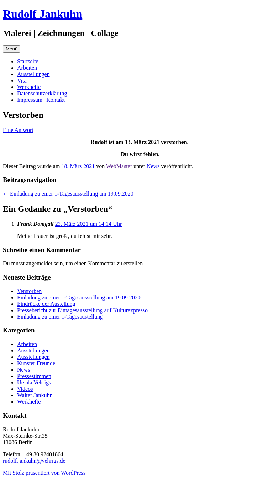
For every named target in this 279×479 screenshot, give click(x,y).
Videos (25, 389)
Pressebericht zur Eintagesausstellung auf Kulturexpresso (82, 310)
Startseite (27, 61)
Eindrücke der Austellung (46, 304)
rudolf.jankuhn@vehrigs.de (34, 461)
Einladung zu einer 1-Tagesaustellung (60, 317)
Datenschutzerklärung (42, 93)
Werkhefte (29, 87)
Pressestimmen (34, 376)
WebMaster (119, 166)
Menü (11, 49)
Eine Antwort (18, 130)
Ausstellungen (33, 74)
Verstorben (29, 291)
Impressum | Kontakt (41, 100)
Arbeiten (27, 68)
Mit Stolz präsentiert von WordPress (44, 473)
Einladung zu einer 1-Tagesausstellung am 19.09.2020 (68, 194)
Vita (22, 81)
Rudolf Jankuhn (42, 13)
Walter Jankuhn (35, 395)
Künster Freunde (36, 363)
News (153, 166)
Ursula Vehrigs (34, 382)
